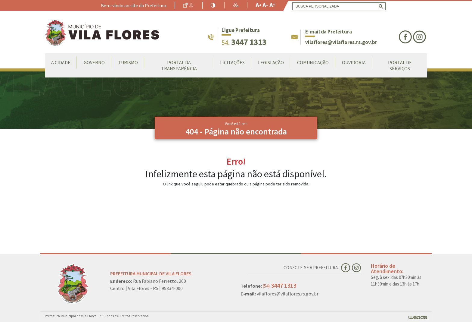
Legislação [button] (271, 62)
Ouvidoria (354, 62)
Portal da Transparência (179, 65)
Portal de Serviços (400, 65)
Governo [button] (94, 62)
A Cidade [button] (60, 62)
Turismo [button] (128, 62)
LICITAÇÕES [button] (232, 62)
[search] (338, 6)
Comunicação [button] (313, 62)
